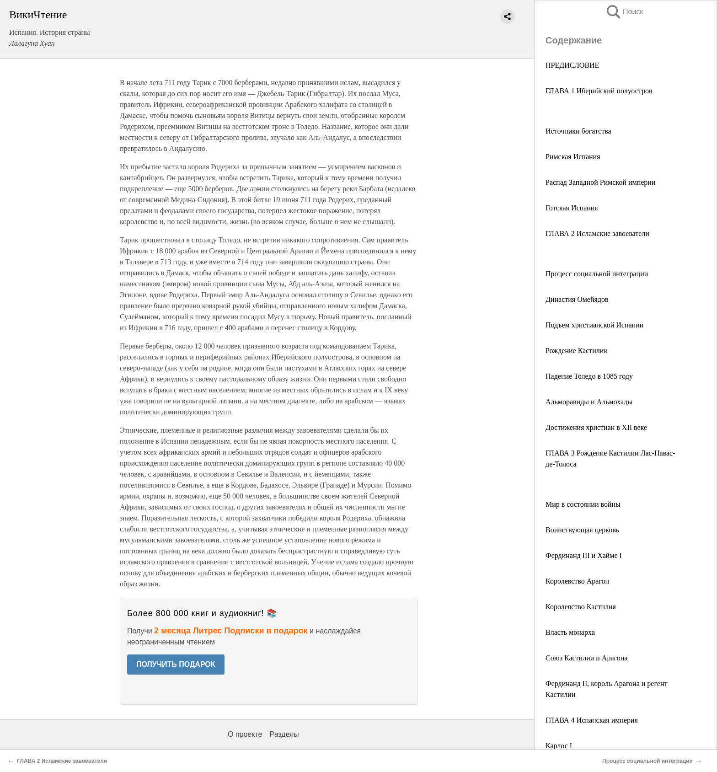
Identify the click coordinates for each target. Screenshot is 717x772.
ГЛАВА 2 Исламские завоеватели (597, 233)
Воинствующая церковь (582, 530)
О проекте (245, 734)
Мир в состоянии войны (583, 504)
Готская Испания (572, 208)
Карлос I (559, 746)
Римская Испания (573, 157)
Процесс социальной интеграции (597, 274)
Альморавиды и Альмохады (589, 402)
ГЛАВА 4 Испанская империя (592, 720)
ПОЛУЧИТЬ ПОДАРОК (175, 664)
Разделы (284, 734)
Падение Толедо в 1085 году (589, 376)
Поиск (624, 12)
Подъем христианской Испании (594, 325)
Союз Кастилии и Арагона (586, 658)
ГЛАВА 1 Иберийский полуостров (599, 91)
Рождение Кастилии (577, 350)
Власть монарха (570, 632)
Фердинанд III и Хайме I (584, 555)
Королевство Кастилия (581, 607)
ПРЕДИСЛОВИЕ (572, 65)
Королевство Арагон (577, 581)
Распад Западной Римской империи (600, 182)
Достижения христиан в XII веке (596, 427)
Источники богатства (578, 131)
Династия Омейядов (577, 299)
